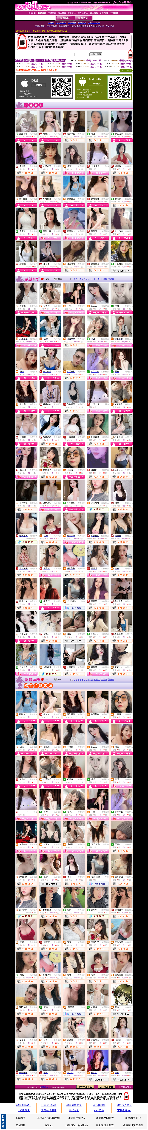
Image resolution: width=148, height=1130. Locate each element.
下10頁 (104, 279)
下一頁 (97, 279)
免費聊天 (33, 264)
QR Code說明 (126, 70)
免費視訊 (33, 134)
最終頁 (111, 279)
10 (92, 279)
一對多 (106, 166)
